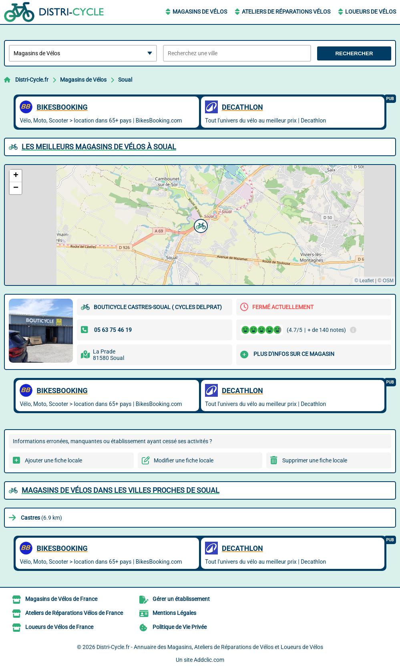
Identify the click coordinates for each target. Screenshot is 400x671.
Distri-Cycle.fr (31, 79)
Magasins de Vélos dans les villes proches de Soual (120, 490)
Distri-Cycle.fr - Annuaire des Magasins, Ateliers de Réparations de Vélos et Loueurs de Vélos (209, 647)
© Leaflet (364, 280)
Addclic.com (209, 660)
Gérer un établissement (181, 599)
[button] (200, 225)
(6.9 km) (41, 517)
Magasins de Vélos (200, 11)
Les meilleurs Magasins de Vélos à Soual (99, 147)
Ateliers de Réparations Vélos (286, 11)
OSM (388, 280)
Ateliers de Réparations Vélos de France (74, 613)
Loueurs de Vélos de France (59, 627)
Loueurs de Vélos (370, 11)
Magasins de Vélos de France (61, 599)
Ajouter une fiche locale (53, 460)
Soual (125, 79)
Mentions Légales (174, 613)
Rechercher (354, 53)
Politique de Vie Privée (180, 627)
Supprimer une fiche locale (314, 460)
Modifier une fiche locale (183, 460)
